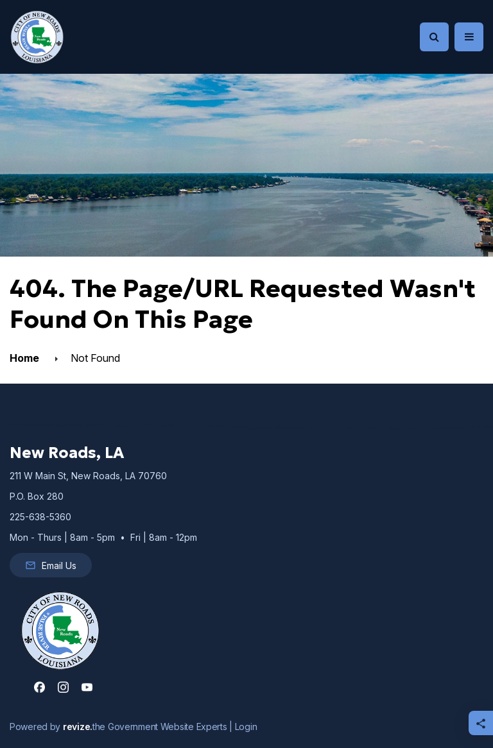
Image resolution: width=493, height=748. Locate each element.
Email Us (50, 565)
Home (24, 358)
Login (246, 726)
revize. (77, 726)
